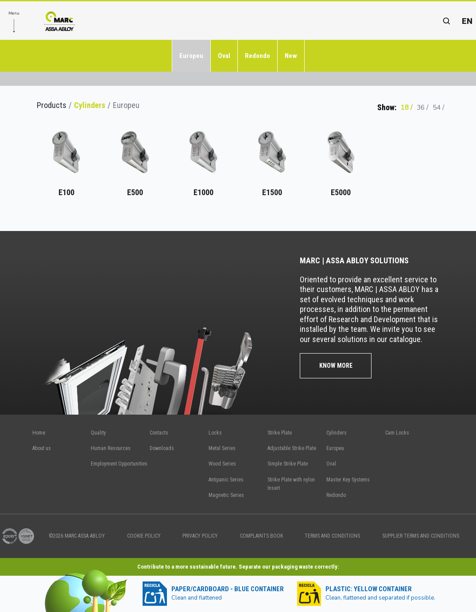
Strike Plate (279, 433)
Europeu (191, 56)
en (467, 21)
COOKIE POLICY (144, 536)
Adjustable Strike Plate (291, 448)
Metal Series (222, 448)
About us (41, 448)
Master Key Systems (348, 480)
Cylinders (89, 105)
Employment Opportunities (119, 464)
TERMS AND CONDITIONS (332, 536)
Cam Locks (397, 433)
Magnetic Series (226, 495)
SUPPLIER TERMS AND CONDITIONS (420, 536)
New (291, 56)
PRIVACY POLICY (200, 536)
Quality (98, 433)
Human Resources (111, 448)
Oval (224, 56)
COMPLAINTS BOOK (261, 536)
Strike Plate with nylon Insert (291, 484)
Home (38, 433)
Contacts (159, 433)
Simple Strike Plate (287, 464)
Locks (215, 433)
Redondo (257, 56)
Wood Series (222, 464)
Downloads (162, 448)
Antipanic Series (226, 480)
